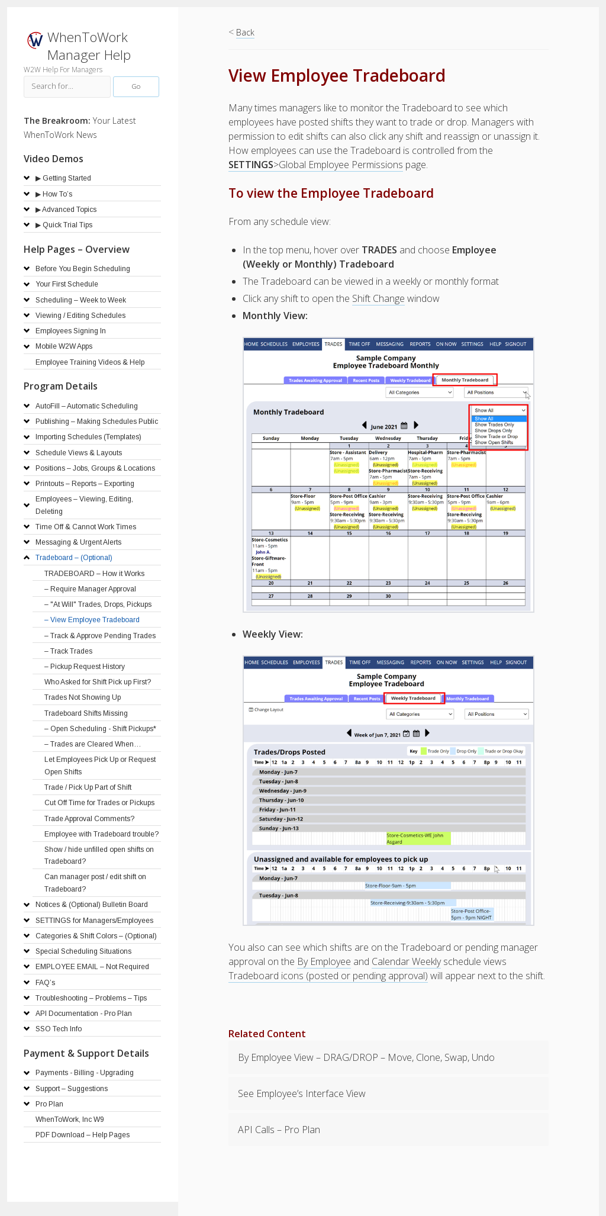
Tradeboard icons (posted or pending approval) (328, 975)
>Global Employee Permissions (315, 164)
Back (245, 32)
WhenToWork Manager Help (89, 46)
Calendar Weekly (406, 961)
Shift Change (378, 298)
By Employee (324, 961)
